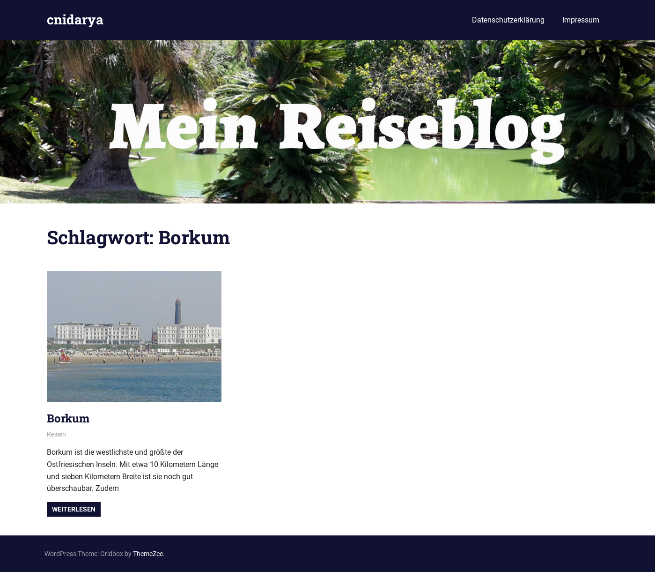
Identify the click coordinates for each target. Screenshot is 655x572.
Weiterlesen (74, 509)
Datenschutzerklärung (508, 19)
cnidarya (75, 19)
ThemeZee (148, 553)
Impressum (580, 19)
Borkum (68, 418)
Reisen (56, 434)
